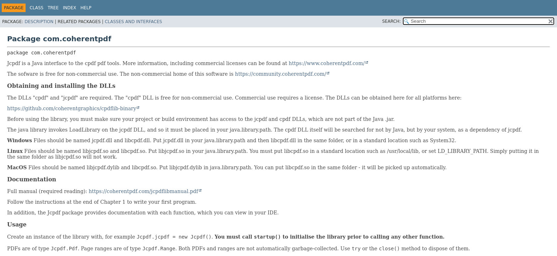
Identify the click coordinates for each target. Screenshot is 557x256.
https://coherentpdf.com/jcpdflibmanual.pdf (143, 191)
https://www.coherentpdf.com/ (327, 63)
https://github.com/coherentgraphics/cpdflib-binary (71, 108)
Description (39, 21)
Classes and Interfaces (133, 21)
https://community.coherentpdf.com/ (280, 74)
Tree (53, 7)
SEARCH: (391, 21)
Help (86, 7)
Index (69, 7)
